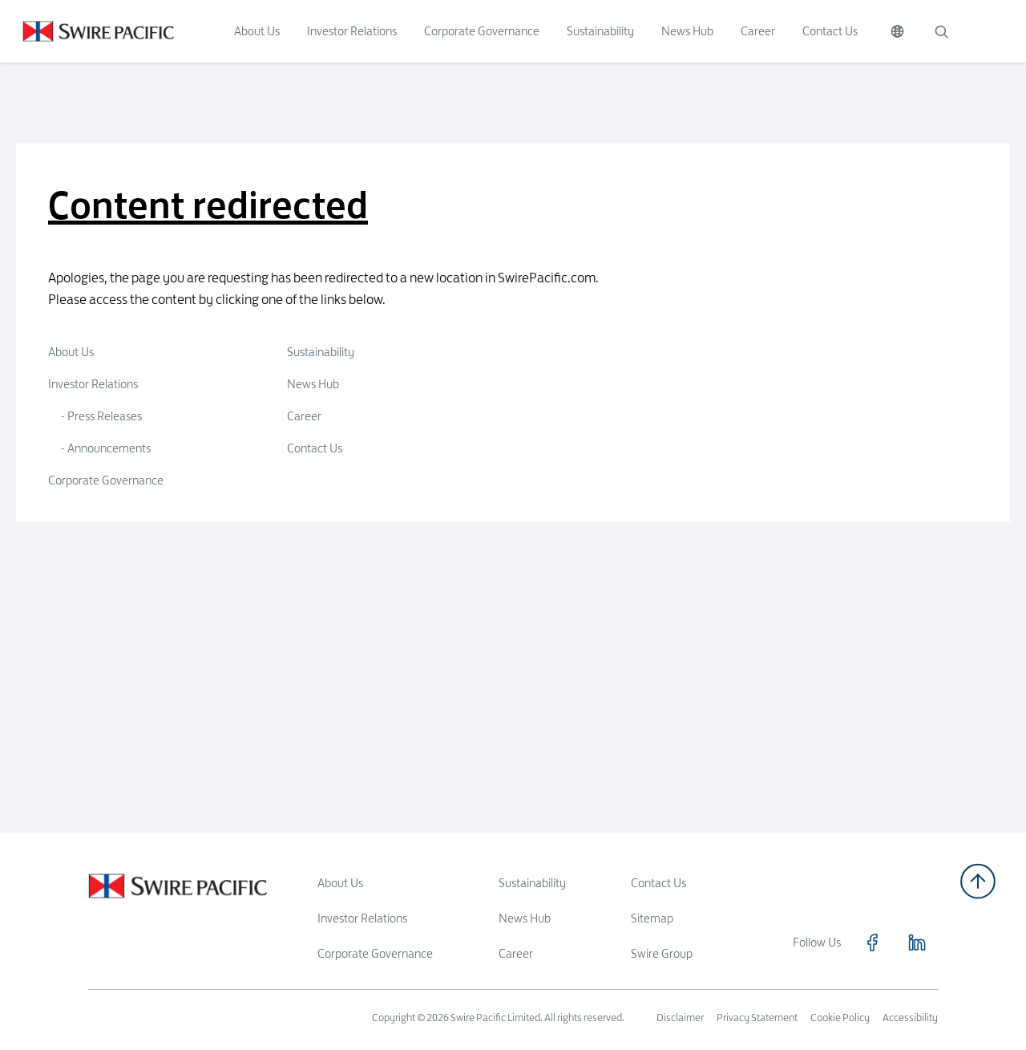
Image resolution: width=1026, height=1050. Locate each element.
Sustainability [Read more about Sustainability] (532, 882)
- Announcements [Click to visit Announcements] (106, 448)
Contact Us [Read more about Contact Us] (658, 882)
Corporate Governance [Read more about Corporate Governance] (375, 953)
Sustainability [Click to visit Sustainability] (600, 31)
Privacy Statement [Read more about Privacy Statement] (757, 1017)
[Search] (941, 31)
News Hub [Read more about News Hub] (525, 918)
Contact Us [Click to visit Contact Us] (830, 31)
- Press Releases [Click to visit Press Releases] (101, 416)
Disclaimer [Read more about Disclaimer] (680, 1017)
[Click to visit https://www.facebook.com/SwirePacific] (872, 942)
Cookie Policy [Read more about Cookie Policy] (840, 1017)
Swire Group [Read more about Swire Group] (662, 953)
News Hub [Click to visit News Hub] (687, 31)
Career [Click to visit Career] (758, 31)
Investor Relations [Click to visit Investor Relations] (352, 31)
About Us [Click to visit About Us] (257, 31)
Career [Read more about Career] (516, 953)
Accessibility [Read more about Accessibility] (910, 1017)
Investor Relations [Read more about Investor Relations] (362, 918)
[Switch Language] (897, 31)
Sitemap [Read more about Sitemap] (652, 918)
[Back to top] (978, 881)
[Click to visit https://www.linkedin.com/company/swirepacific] (917, 942)
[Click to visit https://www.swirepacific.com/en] (87, 31)
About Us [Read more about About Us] (340, 882)
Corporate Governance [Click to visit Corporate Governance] (481, 31)
